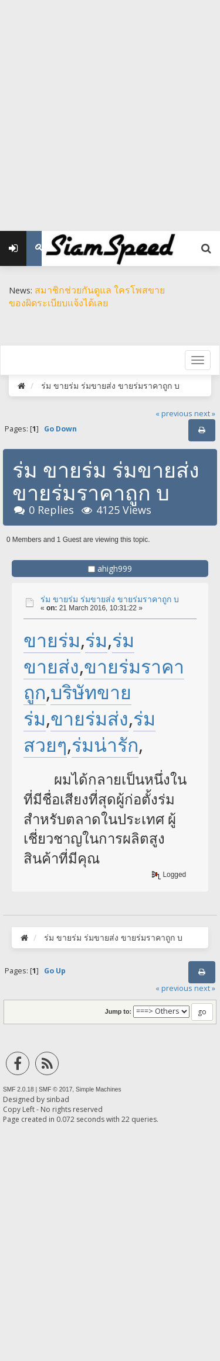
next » (204, 414)
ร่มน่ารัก (105, 744)
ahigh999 (114, 568)
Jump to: (118, 1011)
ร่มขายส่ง (78, 653)
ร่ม (96, 639)
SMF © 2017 (55, 1089)
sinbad (57, 1099)
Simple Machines (98, 1089)
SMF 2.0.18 (18, 1089)
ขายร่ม (51, 639)
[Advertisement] (110, 109)
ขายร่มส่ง (89, 718)
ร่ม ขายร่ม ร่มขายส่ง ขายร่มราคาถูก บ (109, 598)
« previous (173, 414)
